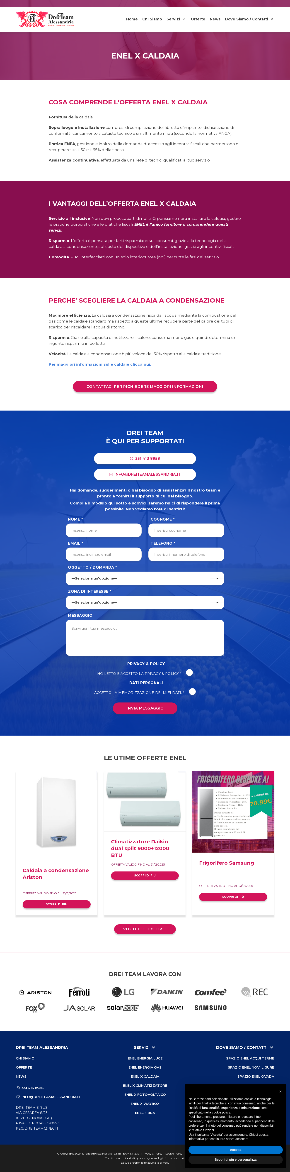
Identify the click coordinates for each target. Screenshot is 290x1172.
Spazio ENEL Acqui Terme (250, 1058)
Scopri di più (57, 904)
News (215, 19)
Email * (75, 543)
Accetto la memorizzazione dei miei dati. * (145, 693)
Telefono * (163, 543)
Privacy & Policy (146, 664)
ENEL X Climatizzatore (145, 1086)
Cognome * (163, 519)
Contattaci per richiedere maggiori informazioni (145, 386)
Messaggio (80, 616)
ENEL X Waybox (145, 1104)
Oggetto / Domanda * (92, 567)
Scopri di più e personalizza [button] (235, 1159)
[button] (280, 1091)
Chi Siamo (152, 19)
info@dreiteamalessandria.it (145, 474)
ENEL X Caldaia (145, 1076)
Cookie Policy (173, 1153)
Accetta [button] (236, 1150)
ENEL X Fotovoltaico (145, 1095)
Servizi (176, 19)
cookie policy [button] (221, 1112)
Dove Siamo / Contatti (249, 19)
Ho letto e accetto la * (145, 674)
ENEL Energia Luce (145, 1058)
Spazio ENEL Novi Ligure (251, 1067)
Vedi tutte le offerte (145, 929)
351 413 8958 (145, 458)
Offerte (198, 19)
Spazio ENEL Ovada (255, 1076)
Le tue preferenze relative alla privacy (145, 1163)
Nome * (75, 519)
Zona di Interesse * (89, 592)
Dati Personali (146, 683)
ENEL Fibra (145, 1113)
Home (132, 19)
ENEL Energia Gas (145, 1067)
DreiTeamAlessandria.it (97, 1153)
